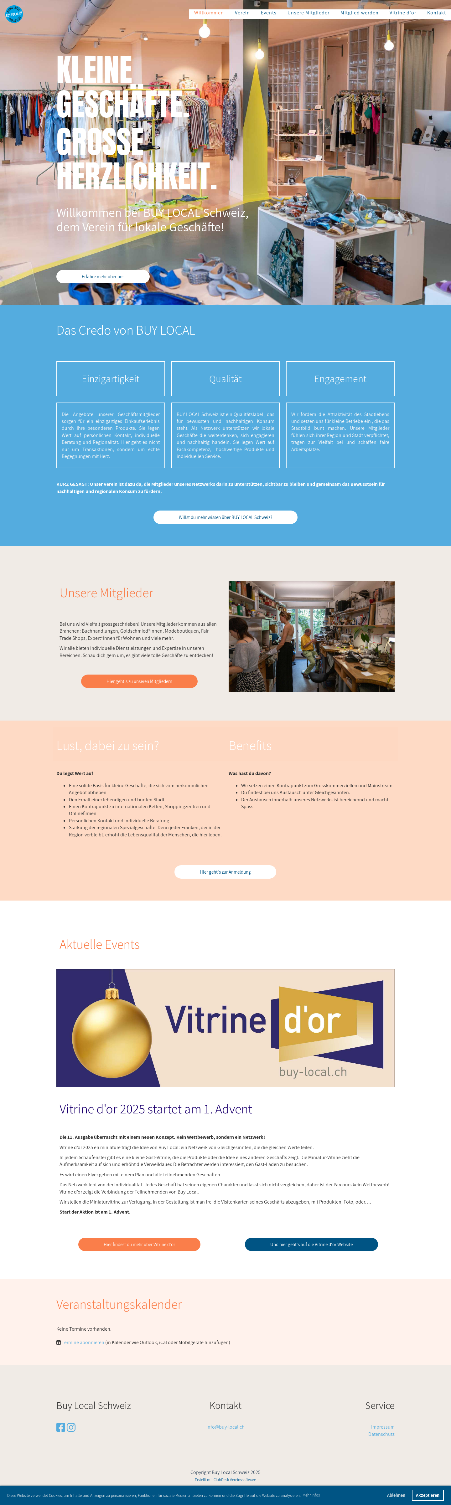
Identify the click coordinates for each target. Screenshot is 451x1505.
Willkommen (209, 12)
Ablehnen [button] (396, 1495)
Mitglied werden (359, 12)
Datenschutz (381, 1434)
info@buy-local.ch (225, 1427)
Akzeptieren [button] (427, 1495)
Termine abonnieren (83, 1342)
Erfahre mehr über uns (103, 277)
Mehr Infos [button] (311, 1495)
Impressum (383, 1427)
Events (269, 12)
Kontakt (436, 12)
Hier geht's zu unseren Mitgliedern (139, 681)
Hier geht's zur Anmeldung (225, 872)
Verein (242, 12)
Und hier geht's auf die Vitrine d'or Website (311, 1244)
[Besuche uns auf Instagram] (71, 1427)
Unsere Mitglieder (308, 12)
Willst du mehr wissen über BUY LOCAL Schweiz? (225, 517)
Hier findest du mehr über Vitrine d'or (139, 1244)
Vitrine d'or (403, 12)
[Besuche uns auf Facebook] (60, 1427)
